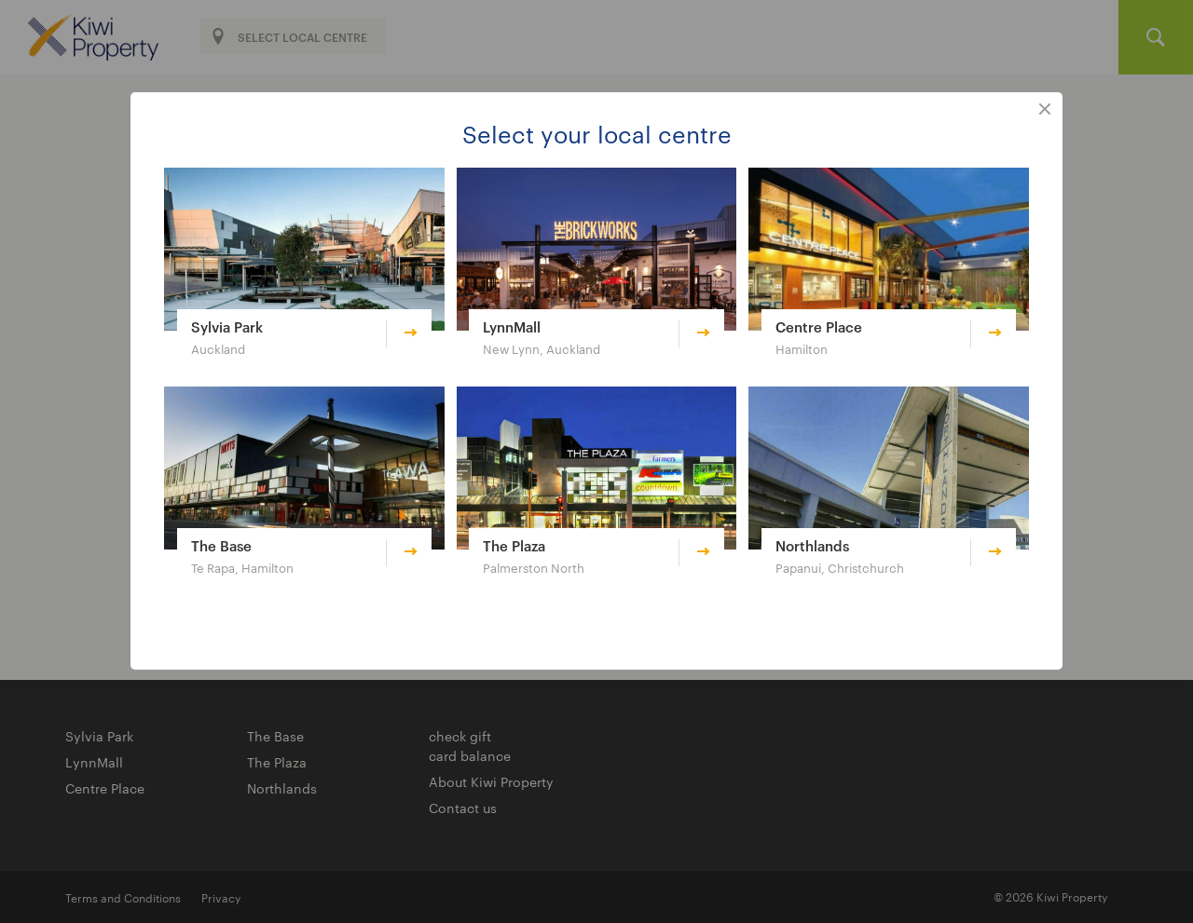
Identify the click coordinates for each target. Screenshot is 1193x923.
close (1044, 110)
